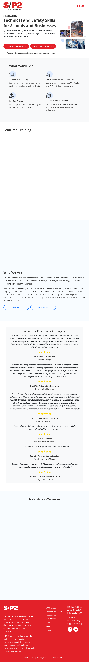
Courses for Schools (54, 611)
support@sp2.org (74, 623)
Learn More (16, 307)
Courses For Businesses (43, 46)
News (48, 626)
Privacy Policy (42, 657)
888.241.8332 (72, 617)
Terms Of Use (56, 657)
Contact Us (43, 307)
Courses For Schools (16, 46)
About (48, 622)
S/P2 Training (9, 636)
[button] (78, 6)
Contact (49, 630)
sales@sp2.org (73, 620)
